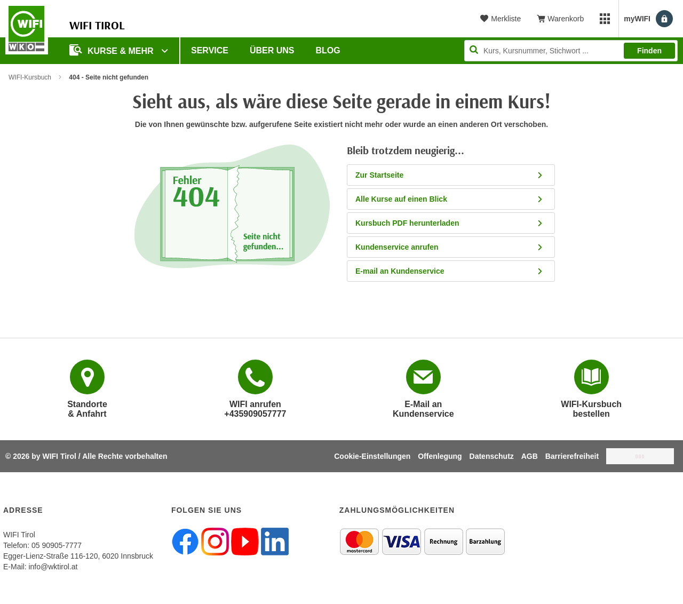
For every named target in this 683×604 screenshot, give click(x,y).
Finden (649, 50)
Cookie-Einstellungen (372, 456)
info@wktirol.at (52, 566)
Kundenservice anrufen (449, 247)
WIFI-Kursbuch (30, 77)
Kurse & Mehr (112, 50)
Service (209, 50)
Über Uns (272, 50)
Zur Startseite (449, 175)
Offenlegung (440, 456)
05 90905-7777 (56, 545)
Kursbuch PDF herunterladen (449, 223)
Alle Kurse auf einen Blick (449, 199)
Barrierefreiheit (572, 456)
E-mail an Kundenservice (449, 271)
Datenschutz (492, 456)
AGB (529, 456)
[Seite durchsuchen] (571, 50)
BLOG (328, 50)
